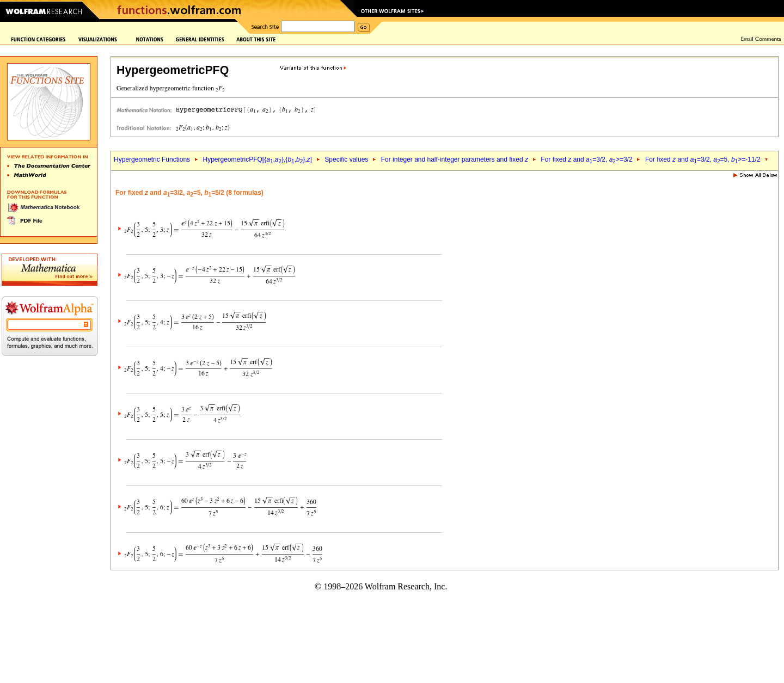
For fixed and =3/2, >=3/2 (586, 159)
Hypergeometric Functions (152, 159)
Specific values (346, 159)
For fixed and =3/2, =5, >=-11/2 (703, 159)
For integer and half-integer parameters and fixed (454, 159)
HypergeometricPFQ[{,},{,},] (257, 159)
